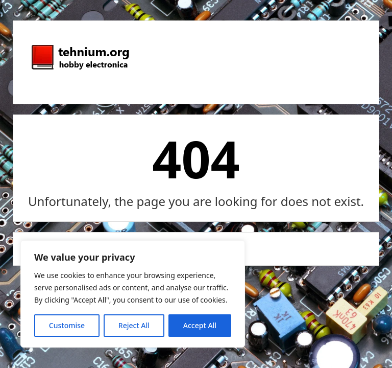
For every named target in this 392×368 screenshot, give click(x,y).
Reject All (134, 325)
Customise (67, 325)
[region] (132, 294)
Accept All (199, 325)
